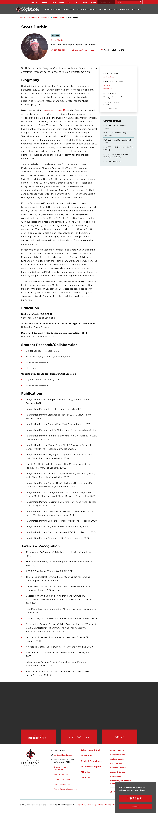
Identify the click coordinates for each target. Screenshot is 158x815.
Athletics (136, 9)
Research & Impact (108, 9)
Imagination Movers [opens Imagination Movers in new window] (51, 110)
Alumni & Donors (117, 775)
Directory (45, 2)
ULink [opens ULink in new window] (75, 2)
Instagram (106, 88)
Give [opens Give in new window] (69, 2)
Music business (108, 77)
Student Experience (86, 9)
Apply (119, 738)
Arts (53, 40)
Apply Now (35, 2)
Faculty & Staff (116, 767)
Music (60, 40)
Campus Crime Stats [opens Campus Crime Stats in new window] (62, 787)
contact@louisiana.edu (63, 758)
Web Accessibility (61, 778)
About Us (124, 9)
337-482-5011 (59, 50)
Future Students (117, 754)
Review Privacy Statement (135, 798)
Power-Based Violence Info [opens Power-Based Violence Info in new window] (65, 792)
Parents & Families (118, 771)
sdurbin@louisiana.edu (84, 50)
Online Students (117, 762)
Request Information (38, 738)
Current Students (117, 758)
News (54, 2)
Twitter (106, 85)
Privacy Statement (62, 783)
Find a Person (58, 17)
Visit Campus (79, 738)
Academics (69, 9)
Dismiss (135, 806)
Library (93, 2)
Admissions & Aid (53, 9)
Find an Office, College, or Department (34, 17)
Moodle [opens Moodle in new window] (85, 2)
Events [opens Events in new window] (61, 2)
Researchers (115, 780)
